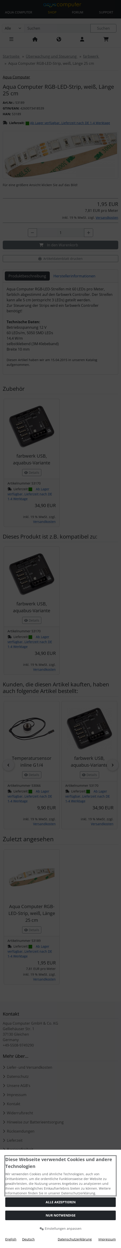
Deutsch (28, 1239)
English (10, 1239)
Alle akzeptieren (61, 1202)
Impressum (107, 1239)
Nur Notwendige (61, 1215)
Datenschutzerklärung (75, 1239)
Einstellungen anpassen (61, 1228)
